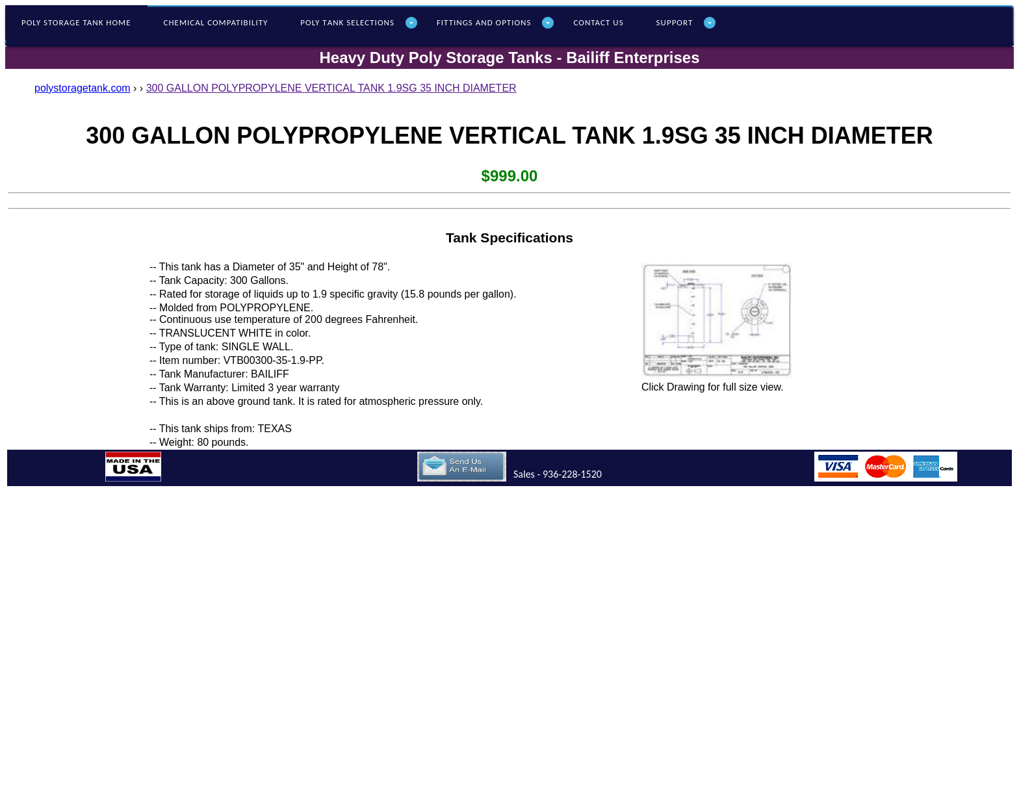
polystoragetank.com (82, 88)
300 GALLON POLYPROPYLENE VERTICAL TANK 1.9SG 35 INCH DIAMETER (331, 88)
